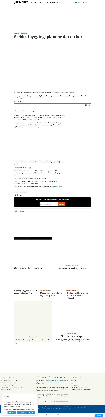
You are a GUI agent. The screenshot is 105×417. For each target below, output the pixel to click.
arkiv (16, 192)
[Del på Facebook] (85, 105)
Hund (40, 2)
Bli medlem (77, 2)
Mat (58, 2)
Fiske (35, 2)
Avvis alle (31, 412)
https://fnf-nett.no (57, 186)
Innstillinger (98, 415)
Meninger (53, 2)
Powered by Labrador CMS (52, 414)
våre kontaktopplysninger (14, 387)
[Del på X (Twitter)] (87, 105)
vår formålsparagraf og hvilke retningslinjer (54, 380)
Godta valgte (22, 412)
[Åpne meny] (89, 2)
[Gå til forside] (21, 2)
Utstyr (46, 2)
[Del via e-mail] (90, 105)
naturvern (23, 192)
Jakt (31, 2)
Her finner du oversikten (62, 401)
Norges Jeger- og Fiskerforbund (83, 389)
